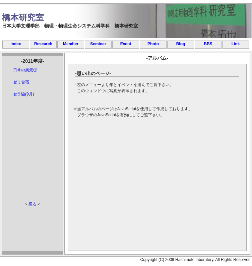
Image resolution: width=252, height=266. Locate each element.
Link (236, 44)
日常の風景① (25, 70)
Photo (153, 44)
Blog (180, 44)
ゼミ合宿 (21, 82)
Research (43, 44)
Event (125, 44)
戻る (32, 204)
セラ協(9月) (23, 94)
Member (70, 44)
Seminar (98, 44)
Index (15, 44)
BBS (208, 44)
